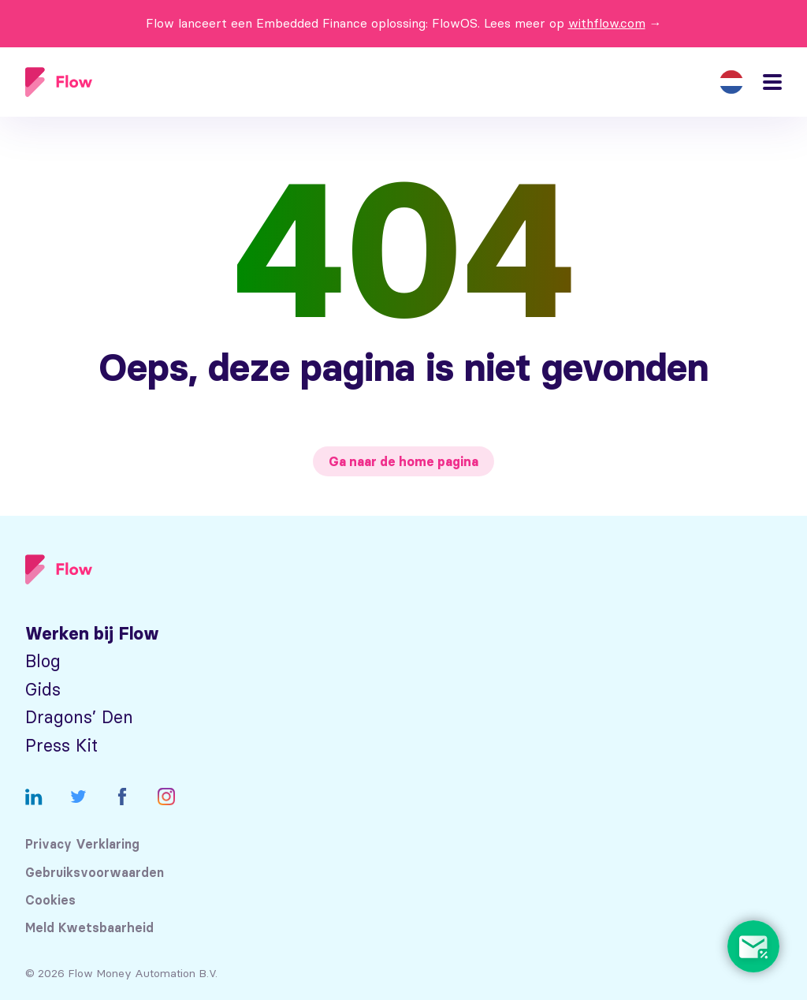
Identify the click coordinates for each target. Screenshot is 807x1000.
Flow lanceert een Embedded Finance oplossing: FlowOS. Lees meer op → (404, 23)
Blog (43, 661)
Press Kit (61, 745)
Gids (43, 689)
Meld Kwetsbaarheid (89, 927)
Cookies (50, 900)
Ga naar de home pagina (403, 461)
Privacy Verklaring (82, 844)
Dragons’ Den (79, 717)
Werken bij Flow (92, 633)
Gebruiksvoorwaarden (94, 872)
